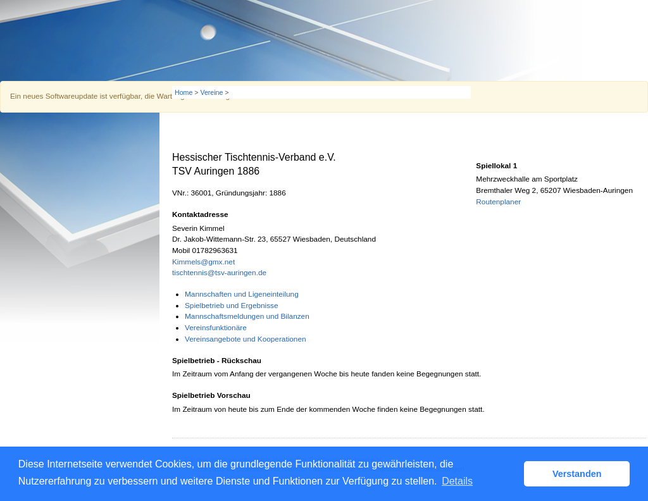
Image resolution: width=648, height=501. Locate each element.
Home (183, 92)
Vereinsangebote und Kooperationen (245, 339)
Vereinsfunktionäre (216, 327)
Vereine (211, 92)
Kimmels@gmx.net (203, 261)
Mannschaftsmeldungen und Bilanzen (247, 316)
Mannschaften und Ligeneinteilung (242, 294)
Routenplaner (498, 201)
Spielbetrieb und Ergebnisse (231, 305)
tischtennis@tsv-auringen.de (219, 272)
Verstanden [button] (577, 474)
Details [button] (457, 481)
